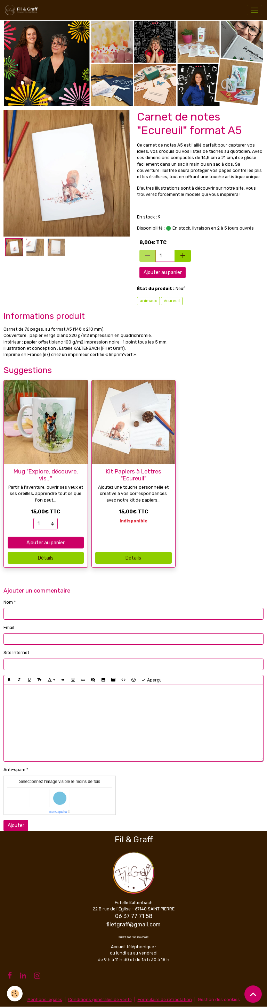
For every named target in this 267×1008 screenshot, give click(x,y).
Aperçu (151, 680)
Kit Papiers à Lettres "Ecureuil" (133, 475)
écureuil (172, 300)
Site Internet (16, 652)
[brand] (22, 10)
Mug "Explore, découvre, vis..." (46, 475)
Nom (8, 602)
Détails (46, 558)
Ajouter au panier (163, 272)
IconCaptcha (58, 811)
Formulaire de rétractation (165, 999)
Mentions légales (44, 999)
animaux (148, 300)
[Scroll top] (253, 994)
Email (8, 627)
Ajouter (16, 825)
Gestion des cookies (219, 999)
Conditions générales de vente (100, 999)
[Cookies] (15, 993)
